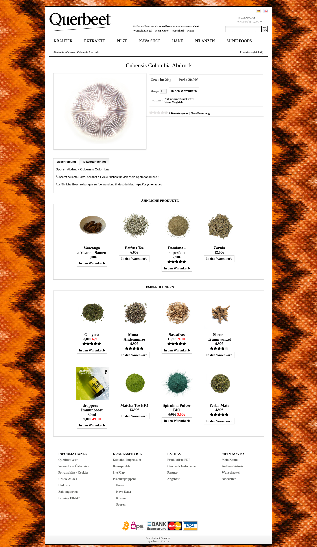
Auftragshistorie (232, 461)
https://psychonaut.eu (148, 180)
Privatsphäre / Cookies (73, 468)
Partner (172, 468)
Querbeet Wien (68, 455)
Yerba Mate (219, 401)
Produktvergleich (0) (251, 52)
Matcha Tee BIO (134, 401)
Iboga (120, 481)
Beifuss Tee (134, 243)
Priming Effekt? (69, 493)
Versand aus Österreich (73, 461)
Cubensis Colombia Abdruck (82, 52)
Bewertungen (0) (94, 157)
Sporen (121, 500)
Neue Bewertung (195, 112)
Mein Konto (162, 30)
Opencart (166, 533)
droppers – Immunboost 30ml (92, 406)
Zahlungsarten (68, 487)
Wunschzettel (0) (142, 30)
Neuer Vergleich (169, 101)
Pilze (122, 41)
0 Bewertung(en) (174, 112)
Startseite (58, 52)
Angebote (173, 474)
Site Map (119, 468)
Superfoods (239, 41)
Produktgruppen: (124, 474)
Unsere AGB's (67, 474)
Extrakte (94, 41)
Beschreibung (66, 157)
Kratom (121, 493)
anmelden (164, 26)
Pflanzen (205, 41)
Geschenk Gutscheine (181, 461)
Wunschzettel (231, 468)
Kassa (190, 30)
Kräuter (63, 41)
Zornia (219, 243)
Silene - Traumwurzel (219, 332)
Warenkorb (177, 30)
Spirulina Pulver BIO (177, 403)
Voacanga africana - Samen (91, 245)
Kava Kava (123, 487)
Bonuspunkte (121, 461)
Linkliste (64, 481)
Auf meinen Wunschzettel (174, 97)
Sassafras (177, 330)
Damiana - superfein (177, 245)
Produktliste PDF (178, 455)
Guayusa (91, 330)
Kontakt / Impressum (127, 455)
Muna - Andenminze (134, 332)
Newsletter (229, 474)
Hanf (177, 41)
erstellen (193, 26)
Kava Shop (149, 41)
